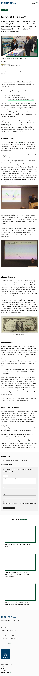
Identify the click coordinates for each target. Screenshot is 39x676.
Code (5, 476)
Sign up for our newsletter (8, 636)
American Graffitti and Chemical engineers (21, 99)
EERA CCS (24, 443)
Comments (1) (4, 76)
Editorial (3, 668)
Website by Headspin (5, 672)
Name (4, 487)
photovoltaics (32, 350)
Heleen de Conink (6, 228)
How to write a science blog (8, 630)
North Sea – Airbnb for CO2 (16, 97)
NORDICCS (4, 125)
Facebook (6, 644)
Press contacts (4, 670)
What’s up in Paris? (14, 95)
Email (4, 494)
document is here (6, 86)
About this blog (5, 628)
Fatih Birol (16, 142)
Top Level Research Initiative (24, 123)
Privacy (2, 666)
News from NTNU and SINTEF (9, 638)
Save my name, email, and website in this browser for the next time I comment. (19, 503)
